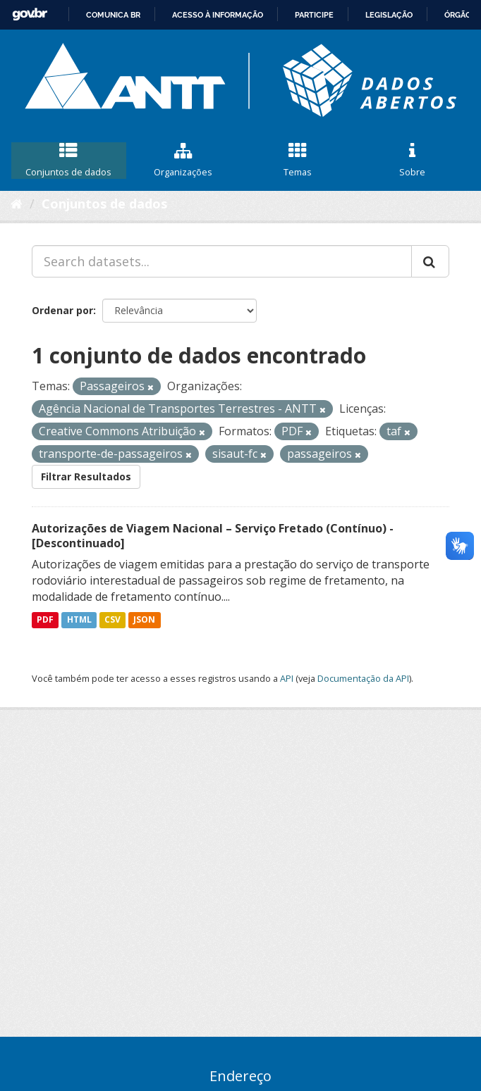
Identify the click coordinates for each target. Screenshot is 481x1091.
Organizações (183, 160)
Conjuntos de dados (68, 160)
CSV (112, 620)
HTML (79, 620)
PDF (45, 620)
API (286, 678)
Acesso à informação (217, 15)
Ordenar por (62, 310)
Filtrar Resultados (86, 476)
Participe (314, 15)
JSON (144, 620)
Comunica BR (113, 15)
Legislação (389, 15)
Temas (297, 160)
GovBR (29, 14)
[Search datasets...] (222, 261)
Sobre (412, 160)
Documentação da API (363, 678)
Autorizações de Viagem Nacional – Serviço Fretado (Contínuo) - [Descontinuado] (213, 535)
